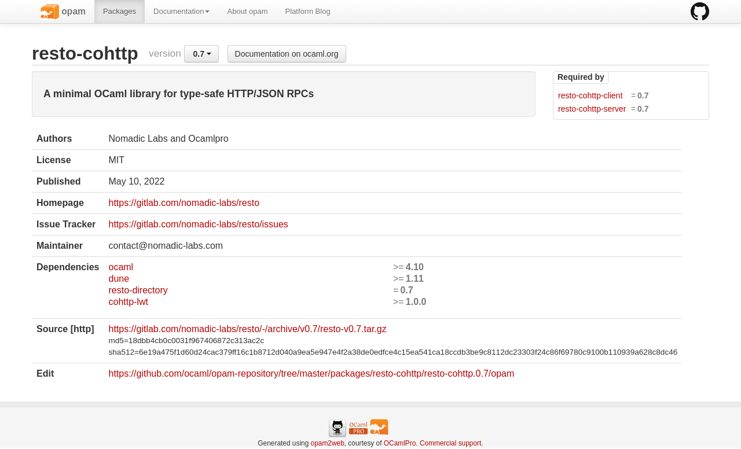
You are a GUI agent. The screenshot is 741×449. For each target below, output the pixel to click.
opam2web (327, 443)
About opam (247, 11)
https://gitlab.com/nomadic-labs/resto (183, 203)
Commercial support (450, 443)
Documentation (181, 11)
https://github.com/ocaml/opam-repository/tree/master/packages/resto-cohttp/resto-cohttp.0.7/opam (311, 373)
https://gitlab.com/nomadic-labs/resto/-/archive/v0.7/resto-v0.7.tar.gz (247, 329)
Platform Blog (308, 11)
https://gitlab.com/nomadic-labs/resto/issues (198, 224)
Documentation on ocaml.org (287, 53)
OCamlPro (400, 443)
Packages (119, 11)
